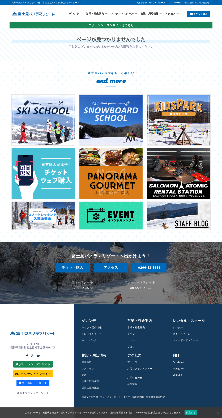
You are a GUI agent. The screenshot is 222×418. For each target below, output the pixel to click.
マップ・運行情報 (94, 327)
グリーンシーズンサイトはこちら (111, 25)
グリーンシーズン (158, 2)
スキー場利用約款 (142, 396)
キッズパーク (91, 340)
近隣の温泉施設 (92, 387)
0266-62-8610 (82, 287)
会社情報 (188, 2)
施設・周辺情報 (150, 13)
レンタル (179, 327)
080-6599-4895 (140, 287)
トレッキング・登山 (95, 333)
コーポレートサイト (33, 383)
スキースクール (183, 333)
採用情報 (141, 2)
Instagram (179, 368)
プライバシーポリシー (116, 396)
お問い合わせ (202, 2)
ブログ (131, 346)
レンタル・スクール (122, 13)
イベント (133, 333)
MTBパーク (175, 2)
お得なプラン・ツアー (142, 368)
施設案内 (88, 362)
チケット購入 (198, 13)
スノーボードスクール (188, 340)
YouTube (179, 375)
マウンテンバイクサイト (33, 373)
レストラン (89, 368)
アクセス (170, 13)
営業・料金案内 (95, 13)
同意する (190, 412)
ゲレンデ (74, 13)
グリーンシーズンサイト (32, 364)
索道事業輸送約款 (165, 396)
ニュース (133, 340)
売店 (85, 375)
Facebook (179, 362)
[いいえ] (217, 412)
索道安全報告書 (91, 396)
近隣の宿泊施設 (92, 381)
